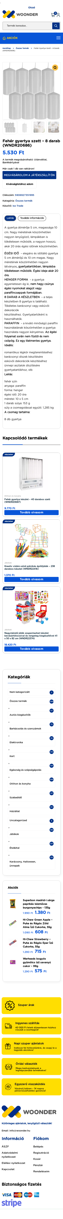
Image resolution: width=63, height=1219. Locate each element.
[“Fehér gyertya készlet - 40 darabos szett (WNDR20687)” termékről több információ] (31, 512)
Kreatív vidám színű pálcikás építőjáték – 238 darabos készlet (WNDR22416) (29, 567)
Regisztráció (41, 1153)
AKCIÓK (12, 38)
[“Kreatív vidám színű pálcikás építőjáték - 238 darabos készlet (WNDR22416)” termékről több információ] (31, 579)
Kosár (37, 1159)
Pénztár (38, 1165)
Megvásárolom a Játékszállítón (29, 175)
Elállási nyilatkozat (13, 1163)
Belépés (38, 1146)
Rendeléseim (41, 1171)
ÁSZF (5, 1146)
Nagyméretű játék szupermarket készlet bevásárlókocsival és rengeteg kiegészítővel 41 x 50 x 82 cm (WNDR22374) (30, 636)
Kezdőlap (7, 48)
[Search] (56, 26)
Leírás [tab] (10, 218)
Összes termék (22, 48)
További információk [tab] (32, 218)
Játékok (8, 563)
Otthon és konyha (12, 496)
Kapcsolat (8, 1169)
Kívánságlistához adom (19, 184)
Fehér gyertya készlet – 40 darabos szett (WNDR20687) (27, 500)
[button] (55, 68)
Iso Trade (18, 206)
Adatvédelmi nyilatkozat (10, 1155)
